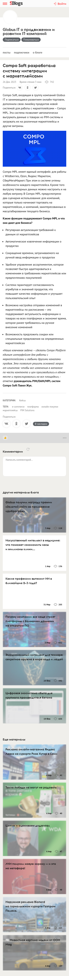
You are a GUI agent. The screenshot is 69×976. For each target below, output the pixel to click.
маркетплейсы (10, 410)
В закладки (41, 423)
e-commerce (18, 406)
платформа (33, 406)
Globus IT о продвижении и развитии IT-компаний (29, 31)
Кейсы (22, 400)
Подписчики (21, 52)
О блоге (37, 52)
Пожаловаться (31, 39)
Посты (6, 52)
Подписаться (11, 39)
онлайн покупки (49, 406)
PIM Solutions (27, 410)
